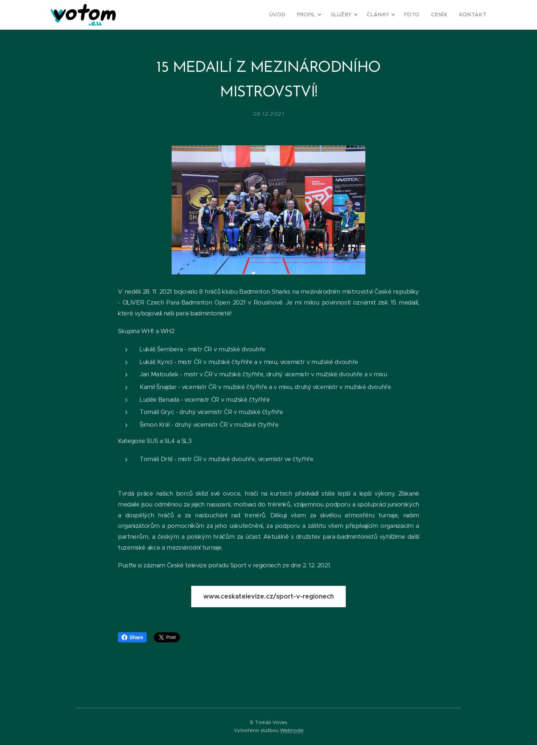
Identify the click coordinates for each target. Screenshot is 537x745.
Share (132, 637)
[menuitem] (291, 15)
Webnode (292, 730)
